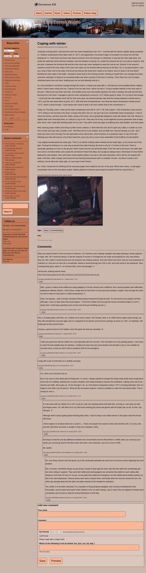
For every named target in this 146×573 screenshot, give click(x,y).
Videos (66, 13)
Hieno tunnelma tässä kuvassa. (16, 177)
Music (58, 13)
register (141, 5)
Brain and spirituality (12, 66)
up (38, 238)
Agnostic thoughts (11, 103)
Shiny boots (9, 106)
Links (7, 129)
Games (48, 13)
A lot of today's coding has (14, 144)
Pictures (77, 13)
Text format (44, 533)
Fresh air (8, 98)
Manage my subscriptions (12, 229)
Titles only (6, 241)
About (39, 13)
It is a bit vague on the (13, 181)
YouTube (6, 261)
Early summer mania (12, 77)
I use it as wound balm (13, 163)
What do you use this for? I (14, 167)
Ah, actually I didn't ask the (14, 153)
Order (16, 54)
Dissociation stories (12, 69)
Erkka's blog (90, 13)
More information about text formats (73, 533)
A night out (9, 92)
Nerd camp (9, 72)
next (18, 118)
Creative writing (10, 86)
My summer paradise (12, 63)
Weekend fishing (11, 74)
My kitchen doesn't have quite (15, 191)
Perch (7, 100)
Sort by (7, 54)
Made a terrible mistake (13, 158)
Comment (43, 520)
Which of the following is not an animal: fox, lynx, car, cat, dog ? (67, 545)
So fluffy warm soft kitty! (13, 148)
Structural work (10, 89)
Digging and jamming (12, 80)
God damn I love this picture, (15, 186)
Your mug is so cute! (12, 196)
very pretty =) (9, 172)
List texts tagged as (11, 48)
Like (39, 236)
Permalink (41, 279)
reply (41, 282)
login (133, 5)
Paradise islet (10, 60)
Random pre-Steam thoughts (15, 112)
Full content (7, 244)
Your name (42, 510)
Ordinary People (11, 95)
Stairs (7, 83)
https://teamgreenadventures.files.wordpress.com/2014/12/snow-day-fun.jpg (68, 275)
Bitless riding (9, 115)
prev (6, 118)
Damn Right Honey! (12, 109)
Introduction (9, 127)
